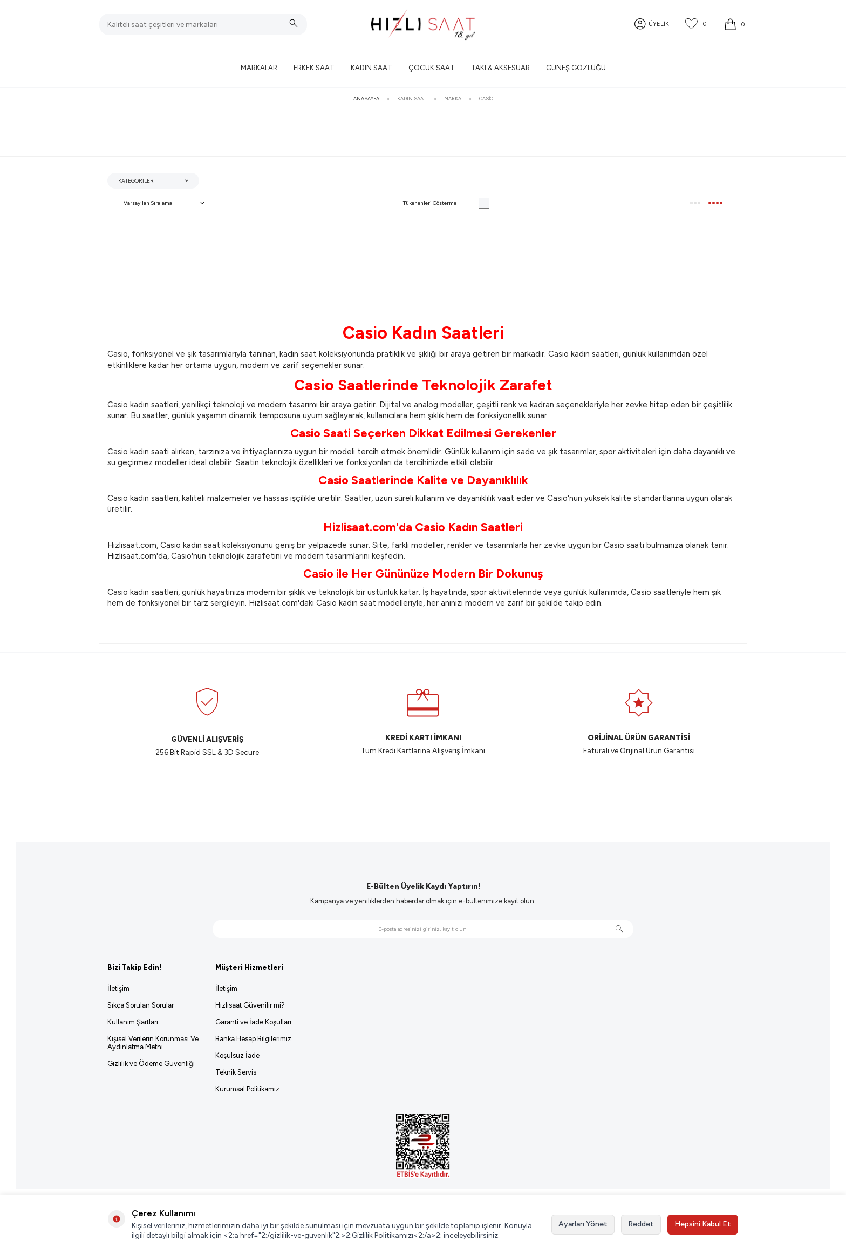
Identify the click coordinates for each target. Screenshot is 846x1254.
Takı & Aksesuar (500, 68)
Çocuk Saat (431, 68)
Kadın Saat (371, 68)
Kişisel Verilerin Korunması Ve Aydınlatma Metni (153, 1043)
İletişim (118, 988)
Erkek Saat (314, 68)
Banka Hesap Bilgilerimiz (253, 1039)
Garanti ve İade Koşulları (253, 1022)
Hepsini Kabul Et (702, 1224)
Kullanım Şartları (132, 1022)
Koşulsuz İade (237, 1055)
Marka (452, 99)
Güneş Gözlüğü (576, 68)
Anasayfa (366, 99)
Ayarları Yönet (583, 1224)
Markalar (259, 68)
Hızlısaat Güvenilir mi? (250, 1005)
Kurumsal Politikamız (247, 1089)
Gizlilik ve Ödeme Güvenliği (151, 1063)
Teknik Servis (235, 1072)
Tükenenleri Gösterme (446, 203)
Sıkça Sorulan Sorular (140, 1005)
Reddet (641, 1224)
